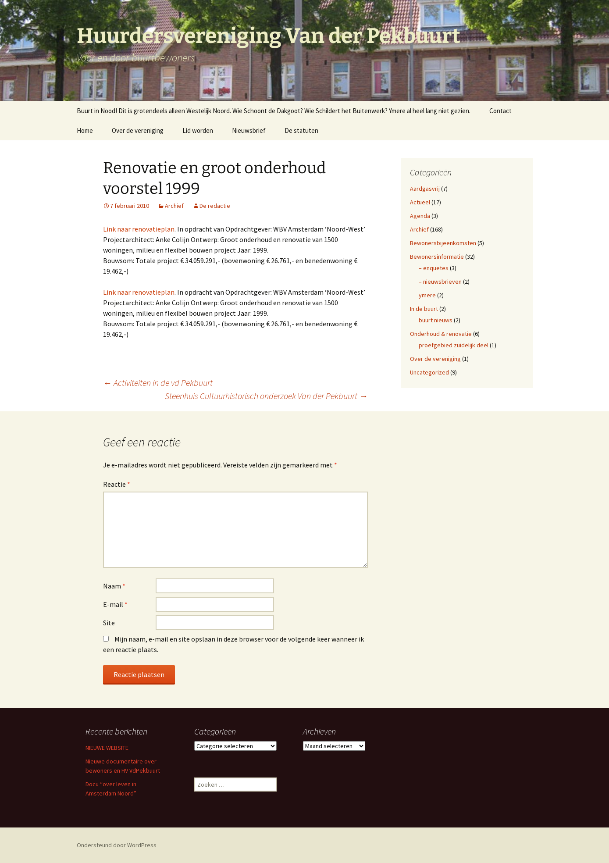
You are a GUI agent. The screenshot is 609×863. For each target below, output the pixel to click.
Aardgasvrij (425, 189)
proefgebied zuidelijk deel (453, 345)
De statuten (301, 130)
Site (109, 622)
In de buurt (424, 309)
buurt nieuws (435, 320)
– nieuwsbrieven (440, 281)
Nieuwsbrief (249, 130)
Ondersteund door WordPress (117, 845)
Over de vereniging (138, 130)
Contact (500, 111)
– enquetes (434, 268)
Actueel (420, 202)
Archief (174, 206)
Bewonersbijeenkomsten (443, 243)
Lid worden (197, 130)
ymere (427, 295)
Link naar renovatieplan (139, 229)
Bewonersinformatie (437, 256)
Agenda (420, 216)
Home (85, 130)
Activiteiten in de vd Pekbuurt (158, 382)
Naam (114, 585)
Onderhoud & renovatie (441, 334)
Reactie (116, 484)
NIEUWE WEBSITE (106, 748)
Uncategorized (429, 372)
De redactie (214, 206)
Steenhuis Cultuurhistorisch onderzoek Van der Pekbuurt (266, 395)
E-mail (115, 604)
